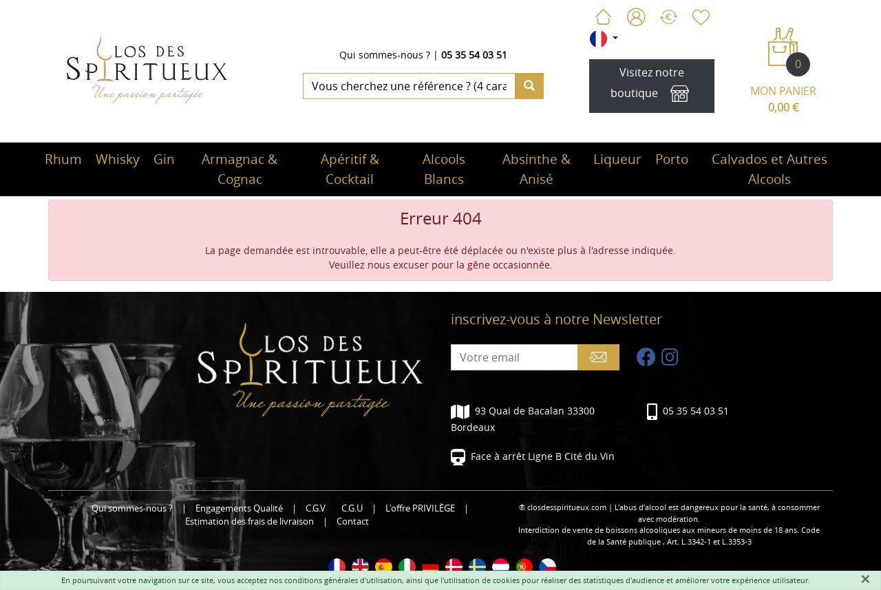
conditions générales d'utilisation (343, 580)
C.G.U (352, 508)
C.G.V (316, 508)
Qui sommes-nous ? (384, 54)
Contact (353, 521)
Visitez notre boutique (652, 86)
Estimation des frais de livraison (249, 521)
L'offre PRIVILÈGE (420, 508)
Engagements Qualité (239, 508)
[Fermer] (865, 579)
